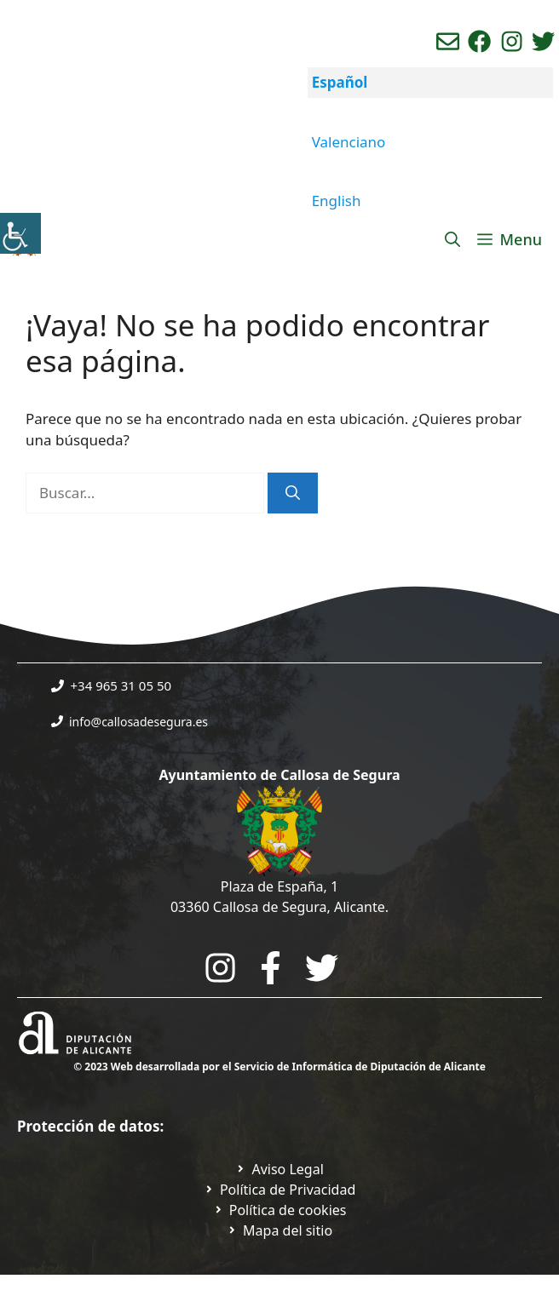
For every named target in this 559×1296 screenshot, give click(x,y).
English (336, 200)
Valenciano (349, 142)
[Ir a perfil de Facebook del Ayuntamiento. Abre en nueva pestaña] (479, 41)
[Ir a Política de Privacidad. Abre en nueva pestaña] (279, 1169)
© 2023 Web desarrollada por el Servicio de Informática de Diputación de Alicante (279, 1066)
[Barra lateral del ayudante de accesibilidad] (20, 233)
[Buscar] (293, 493)
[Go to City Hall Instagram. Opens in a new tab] (220, 967)
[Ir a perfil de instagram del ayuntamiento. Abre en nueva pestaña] (511, 41)
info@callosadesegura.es (138, 722)
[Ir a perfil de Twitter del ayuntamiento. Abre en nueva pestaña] (543, 41)
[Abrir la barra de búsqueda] (452, 239)
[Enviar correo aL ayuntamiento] (448, 41)
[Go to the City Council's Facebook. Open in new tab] (270, 967)
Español (340, 82)
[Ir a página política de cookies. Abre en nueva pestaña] (280, 1210)
